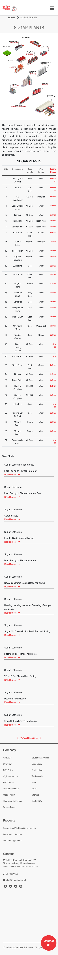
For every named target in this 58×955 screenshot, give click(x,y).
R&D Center (8, 782)
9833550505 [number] (10, 873)
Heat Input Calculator (12, 801)
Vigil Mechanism (10, 776)
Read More (12, 474)
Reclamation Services (12, 834)
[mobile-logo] (9, 8)
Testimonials (37, 776)
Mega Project (9, 795)
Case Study (37, 764)
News (34, 782)
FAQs (34, 788)
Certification (37, 770)
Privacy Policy (9, 807)
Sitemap (35, 795)
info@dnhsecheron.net (14, 880)
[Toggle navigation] (51, 8)
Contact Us (49, 943)
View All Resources (29, 738)
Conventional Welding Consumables (19, 828)
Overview (7, 764)
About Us (7, 757)
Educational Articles (40, 757)
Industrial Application (12, 840)
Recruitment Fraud (11, 788)
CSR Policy (8, 770)
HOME (11, 17)
